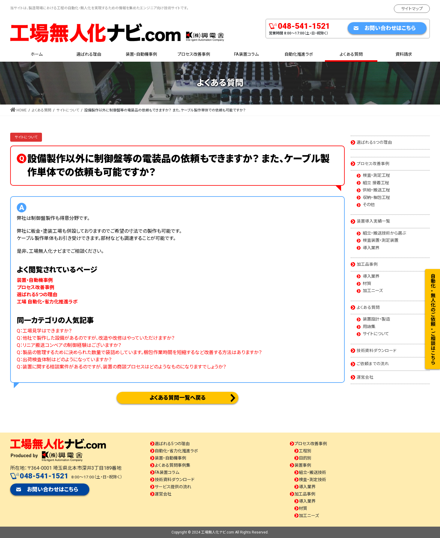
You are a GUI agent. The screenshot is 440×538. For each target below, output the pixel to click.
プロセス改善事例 (373, 163)
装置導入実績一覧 (373, 221)
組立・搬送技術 (312, 472)
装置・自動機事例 (170, 458)
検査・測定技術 (312, 479)
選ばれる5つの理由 (374, 142)
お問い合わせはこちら (390, 28)
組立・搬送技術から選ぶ (384, 233)
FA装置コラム (167, 472)
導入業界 (371, 248)
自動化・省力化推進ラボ (176, 451)
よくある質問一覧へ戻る (177, 398)
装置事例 (302, 465)
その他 (369, 205)
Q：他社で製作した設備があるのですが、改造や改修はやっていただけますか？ (95, 338)
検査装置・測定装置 (380, 240)
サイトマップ (412, 8)
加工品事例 (367, 264)
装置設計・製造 (376, 319)
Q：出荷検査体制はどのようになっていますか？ (64, 359)
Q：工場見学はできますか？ (44, 331)
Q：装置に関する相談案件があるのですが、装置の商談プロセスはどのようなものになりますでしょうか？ (121, 367)
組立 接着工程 (376, 183)
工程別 (305, 451)
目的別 (305, 458)
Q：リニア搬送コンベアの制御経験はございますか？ (69, 345)
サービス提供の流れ (173, 487)
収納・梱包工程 (376, 198)
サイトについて (26, 137)
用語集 (369, 327)
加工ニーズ (373, 291)
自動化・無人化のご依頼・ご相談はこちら (433, 319)
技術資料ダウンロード (377, 350)
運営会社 (365, 377)
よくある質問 (368, 307)
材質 (367, 284)
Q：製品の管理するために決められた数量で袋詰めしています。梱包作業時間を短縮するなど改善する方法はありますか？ (139, 352)
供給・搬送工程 (376, 190)
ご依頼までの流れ (373, 363)
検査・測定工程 (376, 175)
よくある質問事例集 (172, 465)
